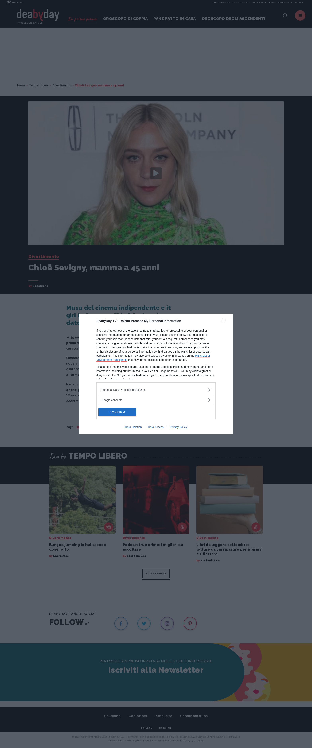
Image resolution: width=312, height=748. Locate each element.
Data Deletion (133, 427)
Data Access (156, 427)
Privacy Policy (178, 427)
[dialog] (156, 374)
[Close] (225, 321)
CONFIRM (117, 412)
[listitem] (156, 390)
